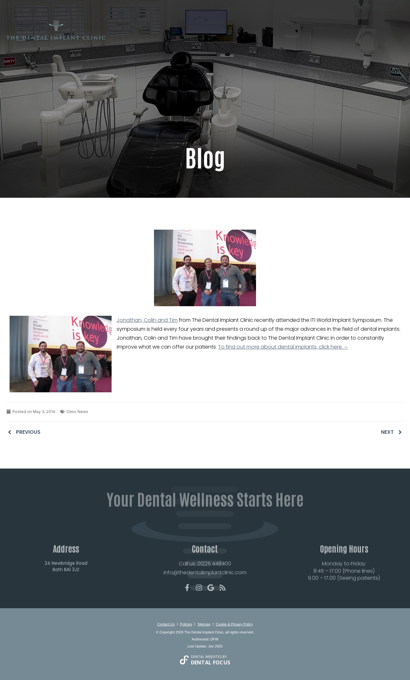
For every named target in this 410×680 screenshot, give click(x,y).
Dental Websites (206, 656)
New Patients (190, 36)
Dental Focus (211, 662)
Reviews (292, 36)
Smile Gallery (261, 36)
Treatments (225, 36)
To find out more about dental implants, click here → (283, 347)
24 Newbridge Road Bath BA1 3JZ (66, 581)
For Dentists (336, 36)
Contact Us (371, 36)
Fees (310, 36)
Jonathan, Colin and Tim (147, 320)
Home (135, 36)
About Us (158, 36)
